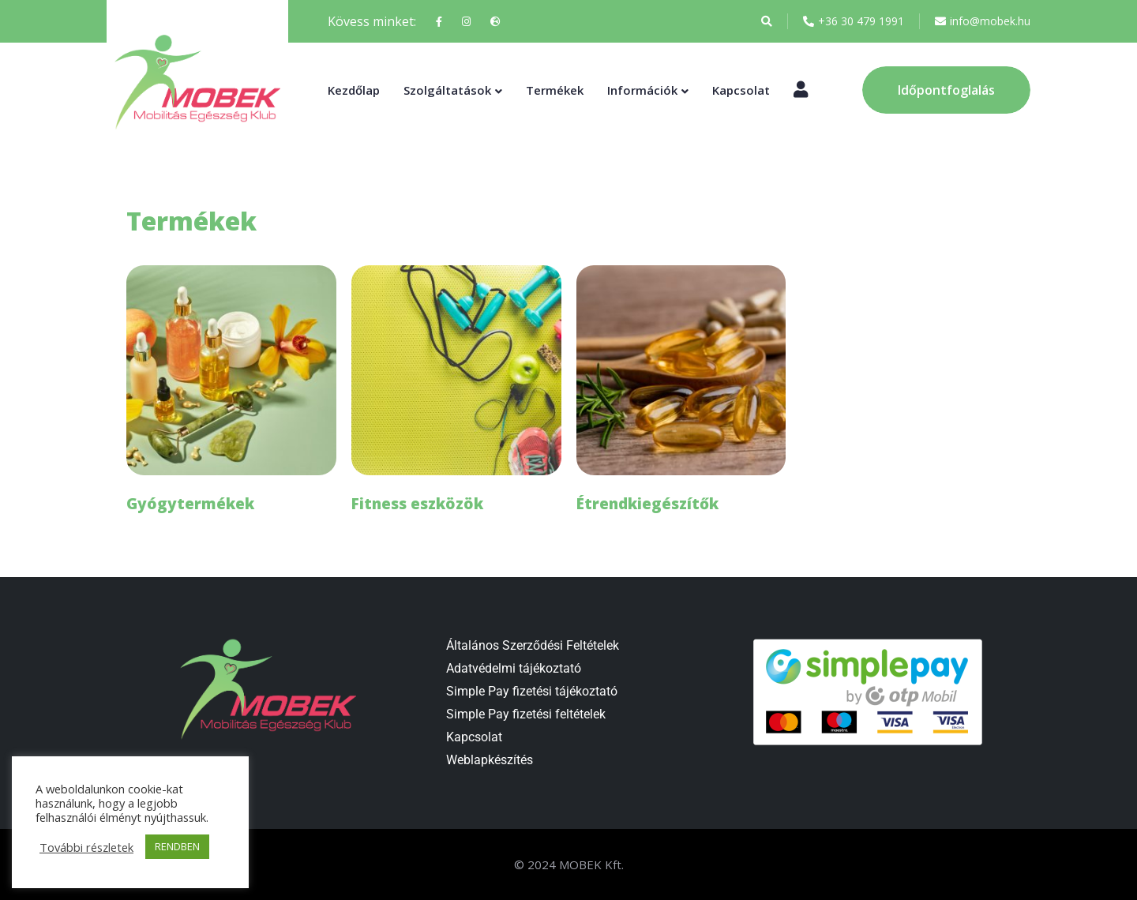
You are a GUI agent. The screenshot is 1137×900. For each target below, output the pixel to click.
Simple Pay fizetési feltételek (526, 714)
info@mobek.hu (982, 21)
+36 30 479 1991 (853, 21)
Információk (642, 90)
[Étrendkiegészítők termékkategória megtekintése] (681, 393)
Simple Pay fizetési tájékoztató (531, 691)
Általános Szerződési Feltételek (532, 645)
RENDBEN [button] (177, 846)
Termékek (555, 90)
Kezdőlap (354, 90)
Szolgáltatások (447, 90)
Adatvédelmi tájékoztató (513, 668)
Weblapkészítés (489, 759)
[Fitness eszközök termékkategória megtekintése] (456, 393)
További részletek (86, 847)
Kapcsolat (741, 90)
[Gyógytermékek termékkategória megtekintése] (231, 393)
